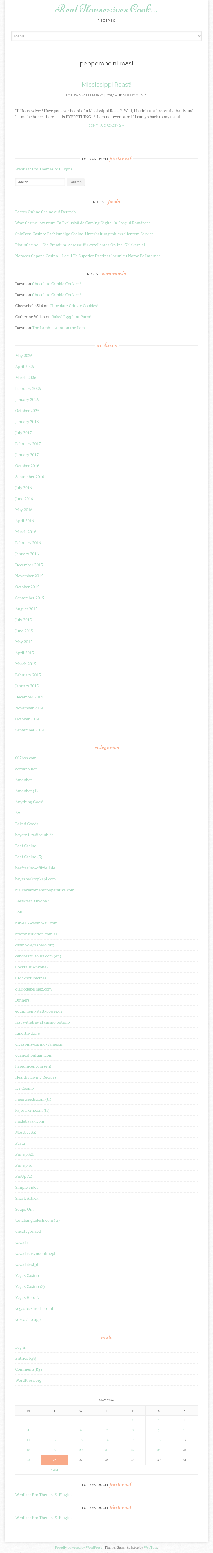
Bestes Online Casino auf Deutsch (45, 211)
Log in (20, 1347)
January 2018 (27, 421)
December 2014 (29, 697)
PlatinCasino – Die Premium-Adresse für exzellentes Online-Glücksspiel (80, 244)
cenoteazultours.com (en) (38, 956)
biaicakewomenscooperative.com (44, 890)
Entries (25, 1358)
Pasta (20, 1143)
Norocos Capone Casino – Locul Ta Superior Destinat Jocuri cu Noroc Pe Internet (87, 255)
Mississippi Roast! (107, 84)
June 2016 (24, 498)
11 (28, 1440)
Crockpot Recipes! (31, 978)
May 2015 (23, 641)
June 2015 (24, 630)
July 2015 (23, 619)
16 (159, 1440)
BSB (18, 912)
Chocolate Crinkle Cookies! (56, 283)
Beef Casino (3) (28, 857)
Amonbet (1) (26, 790)
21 (107, 1450)
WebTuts (150, 1547)
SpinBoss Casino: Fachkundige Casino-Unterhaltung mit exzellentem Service (84, 233)
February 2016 (28, 542)
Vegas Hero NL (28, 1297)
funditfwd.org (27, 1033)
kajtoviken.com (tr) (32, 1110)
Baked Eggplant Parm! (71, 316)
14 (107, 1440)
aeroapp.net (26, 768)
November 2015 (29, 575)
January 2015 (27, 686)
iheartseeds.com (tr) (33, 1099)
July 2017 (23, 432)
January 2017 (27, 454)
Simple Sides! (27, 1187)
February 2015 (28, 675)
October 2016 (27, 465)
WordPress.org (28, 1380)
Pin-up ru (23, 1165)
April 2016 (24, 520)
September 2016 (29, 476)
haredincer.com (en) (33, 1066)
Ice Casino (24, 1088)
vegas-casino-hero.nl (34, 1308)
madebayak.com (29, 1121)
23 (159, 1450)
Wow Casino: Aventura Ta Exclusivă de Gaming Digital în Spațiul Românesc (82, 222)
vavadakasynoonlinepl (35, 1253)
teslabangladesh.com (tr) (37, 1220)
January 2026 (27, 399)
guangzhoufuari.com (33, 1055)
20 (81, 1450)
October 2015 (27, 586)
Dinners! (23, 1000)
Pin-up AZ (24, 1154)
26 (54, 1460)
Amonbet (23, 779)
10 (184, 1430)
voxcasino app (28, 1319)
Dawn (76, 95)
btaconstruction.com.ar (36, 934)
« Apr (55, 1470)
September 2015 (29, 597)
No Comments (133, 95)
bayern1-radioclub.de (34, 835)
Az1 (18, 812)
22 (132, 1450)
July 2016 (23, 487)
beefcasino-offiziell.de (35, 868)
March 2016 (25, 531)
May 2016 (23, 509)
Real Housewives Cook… (106, 9)
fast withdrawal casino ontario (42, 1022)
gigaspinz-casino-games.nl (39, 1044)
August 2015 (26, 608)
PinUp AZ (23, 1176)
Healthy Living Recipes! (36, 1077)
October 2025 (27, 410)
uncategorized (28, 1231)
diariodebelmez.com (33, 989)
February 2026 (28, 388)
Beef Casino (25, 846)
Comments (29, 1369)
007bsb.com (26, 757)
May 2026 (23, 355)
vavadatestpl (26, 1264)
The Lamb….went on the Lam (58, 327)
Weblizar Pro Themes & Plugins (43, 169)
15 (132, 1440)
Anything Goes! (29, 801)
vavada (21, 1242)
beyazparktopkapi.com (35, 879)
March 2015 (25, 664)
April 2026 (24, 366)
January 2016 (27, 553)
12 (54, 1440)
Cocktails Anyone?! (32, 967)
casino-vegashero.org (34, 945)
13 (81, 1440)
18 (28, 1450)
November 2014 (29, 708)
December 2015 (29, 564)
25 (28, 1460)
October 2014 (27, 719)
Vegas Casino (27, 1275)
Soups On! (24, 1209)
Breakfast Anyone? (32, 901)
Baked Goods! (27, 823)
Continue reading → (107, 126)
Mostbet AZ (25, 1132)
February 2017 (28, 443)
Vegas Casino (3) (30, 1286)
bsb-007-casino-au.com (36, 923)
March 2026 (25, 377)
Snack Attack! (27, 1198)
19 (54, 1450)
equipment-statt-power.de (38, 1011)
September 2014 (29, 730)
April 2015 (24, 653)
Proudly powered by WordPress (78, 1547)
